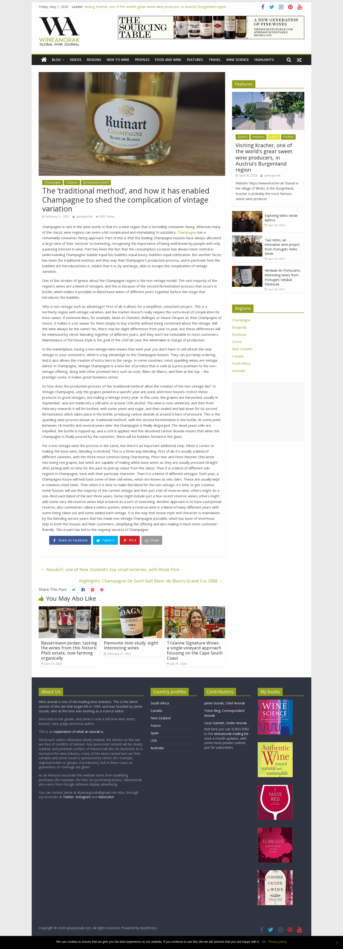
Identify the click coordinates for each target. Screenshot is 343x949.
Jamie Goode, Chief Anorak (224, 703)
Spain (155, 733)
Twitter (68, 797)
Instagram (83, 797)
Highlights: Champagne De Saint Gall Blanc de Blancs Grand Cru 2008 (151, 581)
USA (154, 740)
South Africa (241, 363)
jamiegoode (85, 216)
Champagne (53, 182)
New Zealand (242, 349)
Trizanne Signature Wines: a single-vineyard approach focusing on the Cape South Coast (195, 650)
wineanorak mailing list (231, 733)
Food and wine (168, 59)
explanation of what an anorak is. (79, 731)
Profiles (142, 59)
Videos (75, 59)
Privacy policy (277, 941)
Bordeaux (239, 334)
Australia (238, 370)
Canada (238, 356)
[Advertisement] (268, 411)
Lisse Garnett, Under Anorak (225, 723)
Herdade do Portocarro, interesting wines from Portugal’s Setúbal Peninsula (283, 277)
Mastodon (106, 797)
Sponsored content (96, 182)
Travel (215, 59)
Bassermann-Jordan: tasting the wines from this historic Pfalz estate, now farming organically (69, 650)
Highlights (264, 59)
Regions (94, 59)
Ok (264, 941)
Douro (237, 341)
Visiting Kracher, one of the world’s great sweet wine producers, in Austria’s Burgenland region (155, 6)
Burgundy (239, 327)
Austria (242, 137)
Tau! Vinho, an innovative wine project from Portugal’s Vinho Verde (282, 247)
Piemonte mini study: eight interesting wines (131, 645)
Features (195, 59)
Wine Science (237, 59)
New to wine (118, 59)
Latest (274, 137)
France (156, 725)
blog (56, 59)
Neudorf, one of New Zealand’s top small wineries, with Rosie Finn (110, 569)
